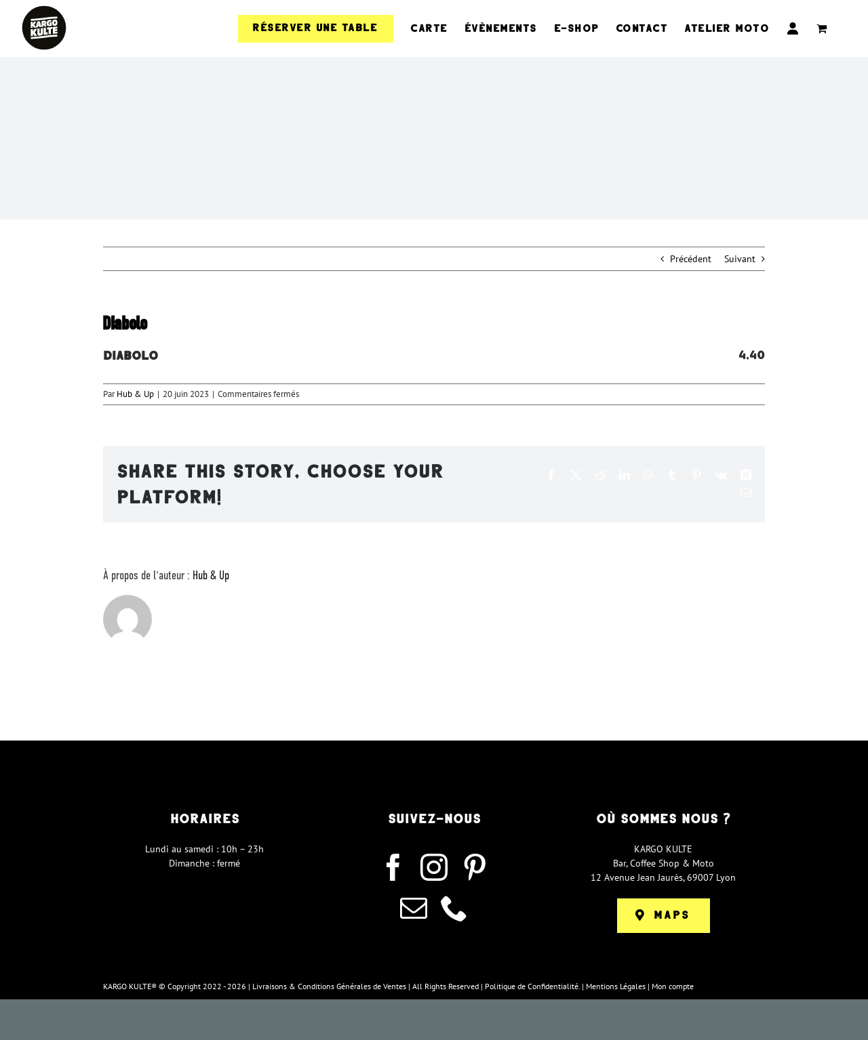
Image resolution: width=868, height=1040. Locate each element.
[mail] (413, 907)
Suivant (739, 259)
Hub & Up (135, 394)
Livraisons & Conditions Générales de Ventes (329, 986)
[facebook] (393, 867)
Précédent (690, 259)
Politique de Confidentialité (531, 986)
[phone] (454, 907)
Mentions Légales (616, 986)
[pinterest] (474, 867)
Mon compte (673, 986)
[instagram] (434, 867)
